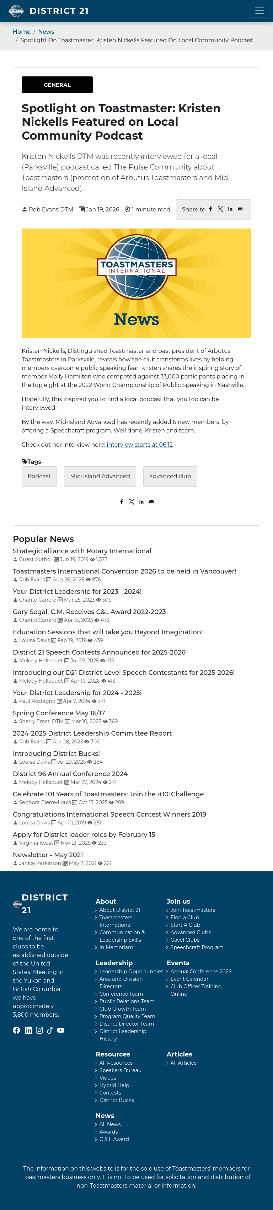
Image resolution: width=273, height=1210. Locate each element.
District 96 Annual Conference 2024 (70, 774)
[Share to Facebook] (210, 209)
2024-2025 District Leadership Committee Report (92, 733)
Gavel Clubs (185, 940)
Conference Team (121, 994)
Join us (178, 901)
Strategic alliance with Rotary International (82, 551)
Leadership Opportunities (132, 971)
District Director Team (127, 1024)
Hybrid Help (114, 1085)
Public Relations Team (127, 1001)
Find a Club (185, 917)
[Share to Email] (240, 209)
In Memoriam (116, 947)
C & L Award (114, 1139)
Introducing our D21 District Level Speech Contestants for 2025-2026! (124, 673)
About (106, 901)
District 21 (59, 11)
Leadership (114, 963)
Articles (179, 1054)
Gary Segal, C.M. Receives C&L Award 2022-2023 (89, 612)
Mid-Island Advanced (100, 476)
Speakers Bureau (121, 1070)
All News (110, 1124)
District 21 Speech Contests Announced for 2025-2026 (99, 652)
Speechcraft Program (197, 947)
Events (178, 963)
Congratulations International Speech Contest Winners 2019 (110, 814)
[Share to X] (220, 209)
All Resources (116, 1063)
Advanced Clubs (191, 932)
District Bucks (117, 1100)
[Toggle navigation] (259, 11)
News (46, 31)
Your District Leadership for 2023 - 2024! (77, 592)
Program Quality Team (127, 1016)
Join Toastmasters (193, 910)
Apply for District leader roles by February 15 (84, 835)
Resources (113, 1054)
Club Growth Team (123, 1009)
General (57, 84)
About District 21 (120, 910)
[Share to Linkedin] (230, 209)
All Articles (184, 1063)
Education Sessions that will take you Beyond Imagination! (108, 632)
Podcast (39, 476)
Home (22, 31)
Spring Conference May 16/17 (59, 713)
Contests (110, 1093)
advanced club (170, 476)
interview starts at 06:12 (140, 444)
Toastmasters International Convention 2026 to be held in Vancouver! (124, 571)
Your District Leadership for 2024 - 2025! (77, 693)
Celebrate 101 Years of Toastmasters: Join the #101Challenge (108, 794)
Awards (109, 1132)
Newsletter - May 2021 (48, 855)
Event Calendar (190, 979)
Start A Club (185, 925)
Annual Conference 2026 (201, 971)
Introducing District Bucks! (56, 754)
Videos (108, 1078)
